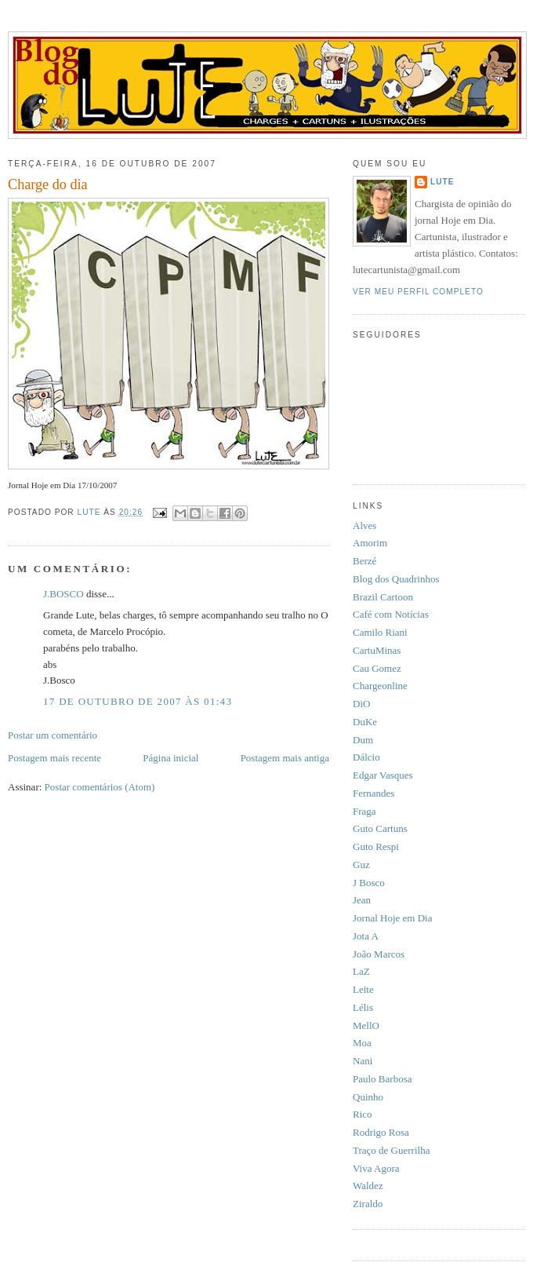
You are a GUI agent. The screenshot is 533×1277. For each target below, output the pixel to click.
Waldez (368, 1185)
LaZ (361, 971)
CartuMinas (377, 650)
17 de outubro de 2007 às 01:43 (137, 701)
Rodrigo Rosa (381, 1132)
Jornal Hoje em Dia (392, 918)
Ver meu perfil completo (418, 291)
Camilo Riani (380, 632)
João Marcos (378, 954)
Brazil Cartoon (383, 597)
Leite (363, 989)
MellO (366, 1025)
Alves (364, 525)
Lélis (363, 1007)
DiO (361, 704)
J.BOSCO (63, 594)
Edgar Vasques (383, 775)
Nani (362, 1061)
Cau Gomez (377, 668)
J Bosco (369, 882)
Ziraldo (368, 1204)
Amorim (370, 543)
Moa (362, 1043)
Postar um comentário (52, 735)
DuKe (365, 722)
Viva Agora (376, 1168)
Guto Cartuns (380, 828)
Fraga (364, 811)
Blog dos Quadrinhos (396, 579)
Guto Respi (376, 846)
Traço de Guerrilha (391, 1150)
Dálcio (366, 757)
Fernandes (373, 793)
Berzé (364, 561)
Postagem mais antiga (285, 758)
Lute (442, 181)
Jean (362, 900)
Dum (363, 740)
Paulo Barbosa (382, 1079)
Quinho (368, 1097)
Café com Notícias (391, 614)
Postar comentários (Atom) (100, 787)
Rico (362, 1114)
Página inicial (170, 758)
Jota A (366, 936)
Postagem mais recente (54, 758)
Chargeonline (380, 685)
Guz (361, 864)
